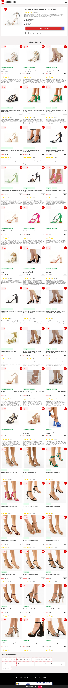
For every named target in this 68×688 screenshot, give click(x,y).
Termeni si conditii (21, 678)
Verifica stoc (52, 28)
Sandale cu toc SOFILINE (23, 659)
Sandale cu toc (7, 668)
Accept (40, 686)
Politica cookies (47, 678)
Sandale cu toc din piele (9, 664)
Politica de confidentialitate (34, 678)
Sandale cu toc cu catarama (25, 664)
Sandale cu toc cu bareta (42, 664)
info (21, 73)
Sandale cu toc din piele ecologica (42, 659)
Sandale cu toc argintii (9, 659)
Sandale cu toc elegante (57, 664)
